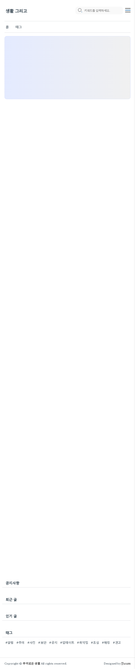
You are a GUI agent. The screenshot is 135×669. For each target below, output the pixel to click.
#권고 (117, 642)
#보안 (42, 642)
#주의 (20, 642)
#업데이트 (67, 642)
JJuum (126, 663)
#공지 (53, 642)
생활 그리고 (16, 11)
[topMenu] (128, 9)
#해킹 (106, 642)
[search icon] (80, 10)
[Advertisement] (67, 67)
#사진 (31, 642)
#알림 (9, 642)
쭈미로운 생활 (31, 663)
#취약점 (82, 642)
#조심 (95, 642)
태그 (18, 26)
